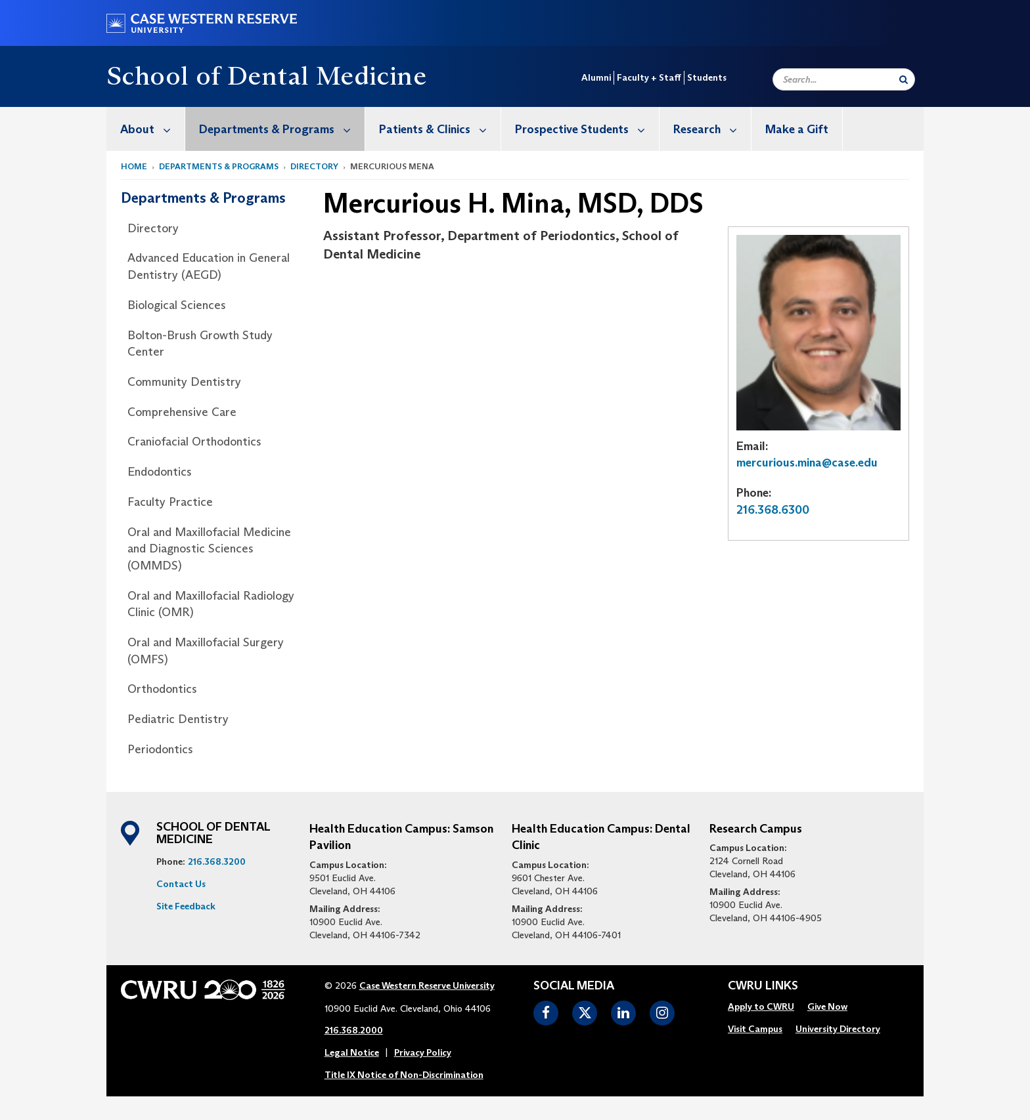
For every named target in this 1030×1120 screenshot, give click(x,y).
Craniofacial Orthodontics (194, 441)
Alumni (596, 77)
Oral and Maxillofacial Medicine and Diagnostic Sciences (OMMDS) (209, 549)
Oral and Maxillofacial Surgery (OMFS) (205, 651)
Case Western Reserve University (427, 985)
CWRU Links (763, 986)
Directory (314, 166)
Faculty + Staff (649, 77)
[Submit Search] (903, 79)
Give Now (827, 1006)
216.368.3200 (217, 861)
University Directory (837, 1029)
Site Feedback (185, 906)
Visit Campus (755, 1029)
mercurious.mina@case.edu (807, 462)
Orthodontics (162, 689)
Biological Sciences (176, 305)
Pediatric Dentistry (178, 719)
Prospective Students (587, 129)
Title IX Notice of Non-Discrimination (404, 1075)
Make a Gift (796, 129)
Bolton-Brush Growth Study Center (200, 344)
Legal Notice (352, 1052)
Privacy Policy (422, 1052)
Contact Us (181, 884)
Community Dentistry (184, 382)
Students (707, 77)
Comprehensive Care (181, 412)
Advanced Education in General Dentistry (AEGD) (208, 266)
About (152, 129)
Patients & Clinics (440, 129)
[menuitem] (145, 129)
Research (712, 129)
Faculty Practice (170, 502)
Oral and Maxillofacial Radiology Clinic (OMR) (210, 604)
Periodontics (160, 749)
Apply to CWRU (761, 1006)
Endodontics (159, 472)
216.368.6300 (772, 510)
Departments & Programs (282, 129)
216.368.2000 (354, 1030)
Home (134, 166)
